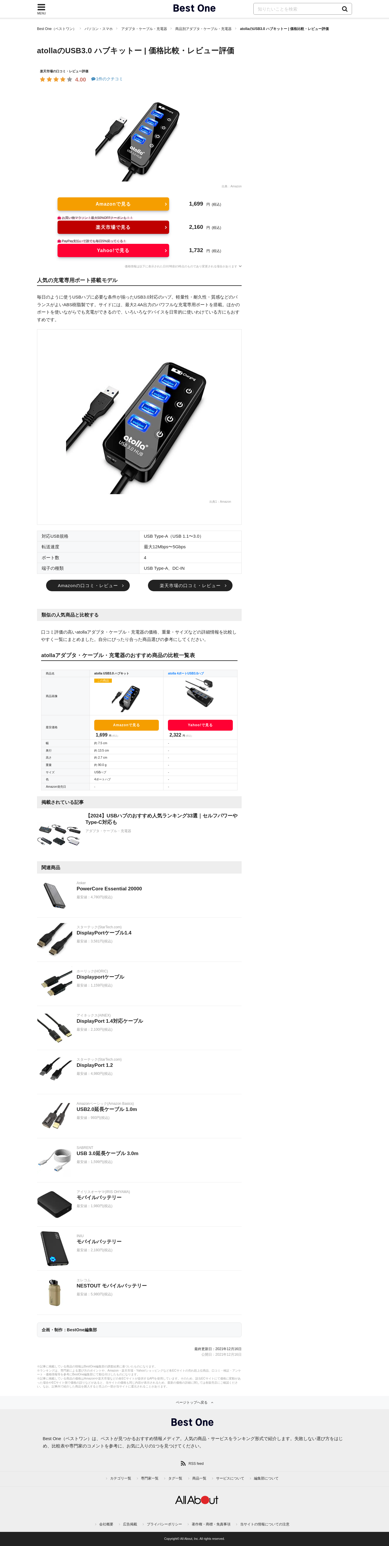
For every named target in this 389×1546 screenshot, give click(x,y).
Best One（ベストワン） (56, 29)
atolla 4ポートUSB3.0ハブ (186, 673)
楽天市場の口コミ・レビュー (190, 585)
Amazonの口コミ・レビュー (88, 585)
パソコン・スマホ (99, 29)
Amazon (236, 186)
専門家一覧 (150, 1478)
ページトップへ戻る (192, 1402)
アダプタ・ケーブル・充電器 (144, 29)
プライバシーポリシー (164, 1524)
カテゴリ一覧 (120, 1478)
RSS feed (195, 1464)
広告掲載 (130, 1524)
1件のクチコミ (106, 78)
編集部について (266, 1478)
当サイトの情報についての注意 (264, 1524)
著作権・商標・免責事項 (211, 1524)
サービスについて (230, 1478)
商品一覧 (199, 1478)
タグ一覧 (175, 1478)
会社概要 (106, 1524)
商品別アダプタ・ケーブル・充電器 (203, 29)
